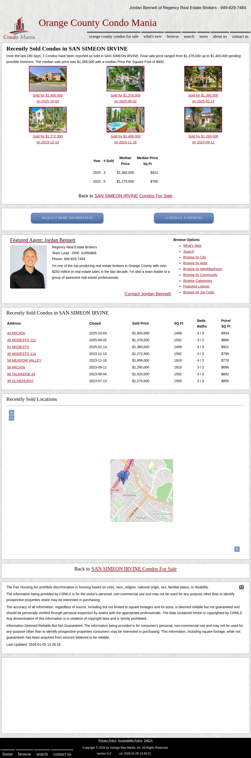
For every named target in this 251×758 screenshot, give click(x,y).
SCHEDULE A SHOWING (184, 218)
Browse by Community (200, 275)
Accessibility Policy (130, 740)
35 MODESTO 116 (21, 354)
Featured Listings (196, 286)
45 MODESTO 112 (21, 340)
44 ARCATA (16, 333)
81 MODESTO (18, 347)
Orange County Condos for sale (113, 36)
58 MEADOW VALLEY (24, 360)
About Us (220, 36)
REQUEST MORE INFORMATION (67, 218)
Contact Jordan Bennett (148, 293)
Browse (173, 36)
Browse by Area (195, 263)
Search (189, 36)
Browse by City (194, 257)
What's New (153, 36)
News (204, 36)
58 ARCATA (16, 367)
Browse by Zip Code (198, 292)
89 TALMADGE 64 (21, 374)
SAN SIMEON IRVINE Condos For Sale (134, 195)
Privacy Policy (107, 740)
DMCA (148, 740)
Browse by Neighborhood (202, 269)
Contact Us (240, 36)
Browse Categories (197, 281)
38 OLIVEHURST (20, 381)
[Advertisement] (125, 694)
